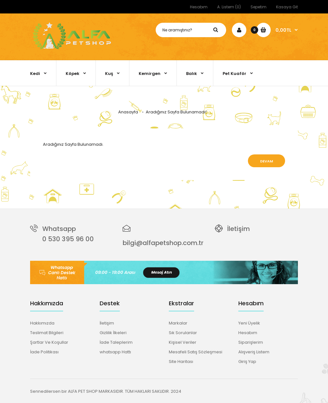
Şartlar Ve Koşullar (49, 342)
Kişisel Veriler (182, 342)
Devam (266, 161)
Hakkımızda (42, 323)
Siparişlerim (250, 342)
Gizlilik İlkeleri (113, 333)
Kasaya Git (287, 7)
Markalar (178, 323)
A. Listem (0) (229, 7)
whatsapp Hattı (115, 352)
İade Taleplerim (116, 342)
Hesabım (199, 7)
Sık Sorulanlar (183, 333)
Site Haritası (181, 361)
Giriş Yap (247, 361)
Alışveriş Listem (253, 352)
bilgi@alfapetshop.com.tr (163, 242)
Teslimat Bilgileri (46, 333)
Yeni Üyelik (249, 323)
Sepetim (258, 7)
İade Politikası (44, 352)
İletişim (238, 228)
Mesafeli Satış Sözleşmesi (195, 352)
